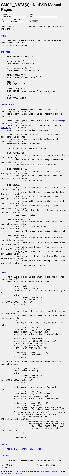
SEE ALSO (5, 444)
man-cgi (4, 473)
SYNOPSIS (5, 52)
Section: (31, 14)
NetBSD (39, 471)
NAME (3, 36)
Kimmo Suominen (51, 471)
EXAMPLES (5, 272)
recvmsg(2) (60, 121)
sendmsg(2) (11, 123)
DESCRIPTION (7, 105)
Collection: (17, 19)
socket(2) (39, 449)
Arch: (5, 19)
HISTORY (5, 456)
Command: (5, 14)
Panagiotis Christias (16, 473)
